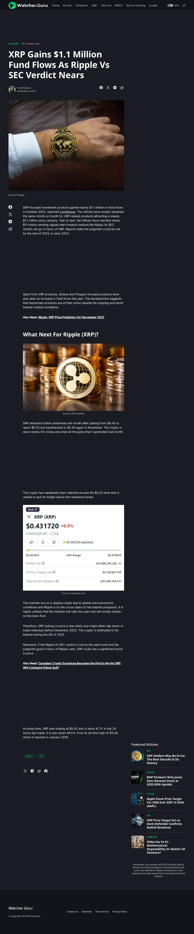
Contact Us (72, 911)
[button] (173, 5)
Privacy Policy (119, 911)
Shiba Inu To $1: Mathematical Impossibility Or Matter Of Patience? (166, 847)
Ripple (29, 756)
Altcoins (13, 43)
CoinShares (67, 212)
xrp (41, 756)
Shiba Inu (152, 837)
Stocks (150, 772)
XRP (149, 750)
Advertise (87, 911)
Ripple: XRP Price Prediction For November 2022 (71, 317)
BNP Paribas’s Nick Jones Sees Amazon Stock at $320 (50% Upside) (164, 780)
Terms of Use (102, 911)
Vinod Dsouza (24, 87)
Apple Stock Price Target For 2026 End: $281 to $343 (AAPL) (165, 802)
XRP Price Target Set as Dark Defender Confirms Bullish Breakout (164, 823)
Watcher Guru (20, 908)
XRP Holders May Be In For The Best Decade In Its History (166, 759)
